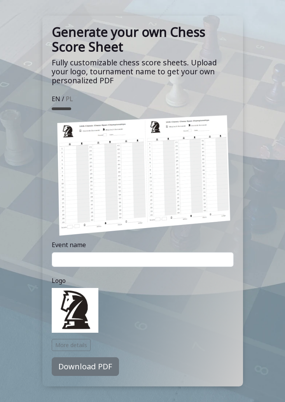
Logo (59, 280)
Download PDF (85, 366)
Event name (69, 244)
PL (69, 99)
